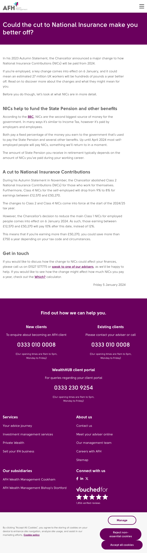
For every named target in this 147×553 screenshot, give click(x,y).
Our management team (94, 443)
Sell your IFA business (18, 451)
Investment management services (28, 434)
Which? (40, 277)
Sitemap (82, 460)
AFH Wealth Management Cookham (29, 479)
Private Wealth (13, 443)
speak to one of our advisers (72, 266)
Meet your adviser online (94, 434)
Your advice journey (17, 425)
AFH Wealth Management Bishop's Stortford (34, 488)
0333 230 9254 (73, 387)
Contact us (84, 425)
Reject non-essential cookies (120, 534)
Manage (122, 520)
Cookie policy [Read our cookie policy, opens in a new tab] (32, 535)
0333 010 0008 (36, 344)
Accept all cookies (122, 545)
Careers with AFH (88, 451)
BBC (31, 116)
